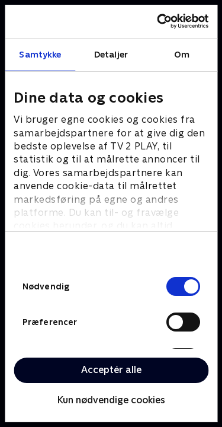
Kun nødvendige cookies (111, 400)
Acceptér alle (111, 369)
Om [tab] (181, 54)
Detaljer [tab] (111, 54)
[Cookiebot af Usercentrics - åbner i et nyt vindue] (158, 21)
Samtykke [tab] (40, 54)
